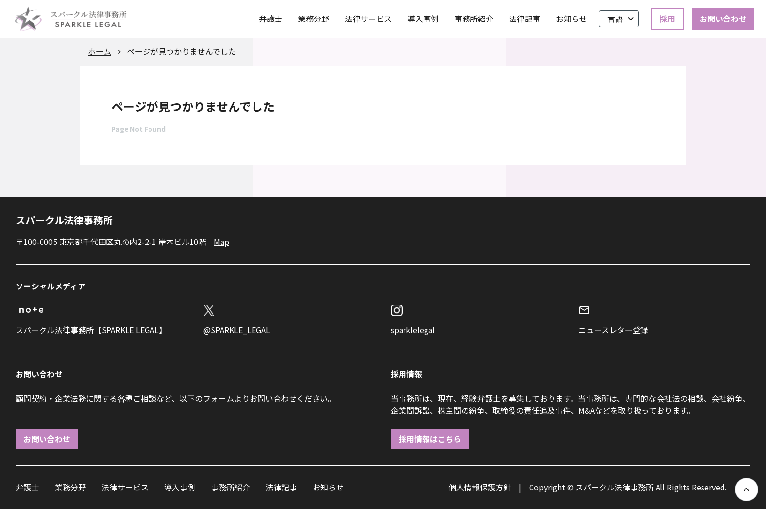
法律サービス (368, 18)
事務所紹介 (473, 18)
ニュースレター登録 (613, 330)
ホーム (99, 51)
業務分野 (313, 18)
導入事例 (423, 18)
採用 (667, 18)
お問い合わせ (723, 18)
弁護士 (270, 18)
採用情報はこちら (430, 439)
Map (221, 241)
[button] (619, 19)
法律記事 (524, 18)
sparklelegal (413, 330)
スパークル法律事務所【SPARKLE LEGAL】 (91, 330)
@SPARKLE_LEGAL (236, 330)
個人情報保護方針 (479, 487)
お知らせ (571, 18)
